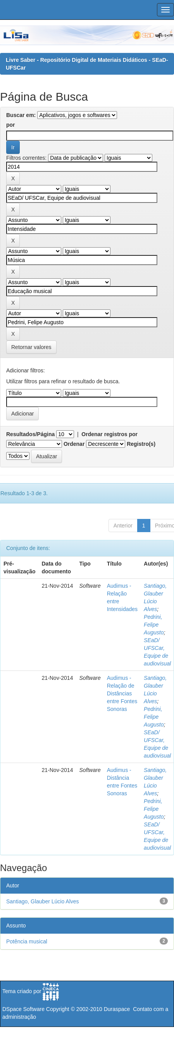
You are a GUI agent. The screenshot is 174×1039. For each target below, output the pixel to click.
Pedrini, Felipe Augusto (154, 625)
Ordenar (74, 444)
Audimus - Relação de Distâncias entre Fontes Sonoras (122, 693)
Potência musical (26, 941)
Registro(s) (141, 444)
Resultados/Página (30, 434)
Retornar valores (31, 347)
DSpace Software (23, 1009)
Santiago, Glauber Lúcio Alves (42, 901)
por (10, 125)
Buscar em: (21, 115)
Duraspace (117, 1009)
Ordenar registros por (109, 434)
